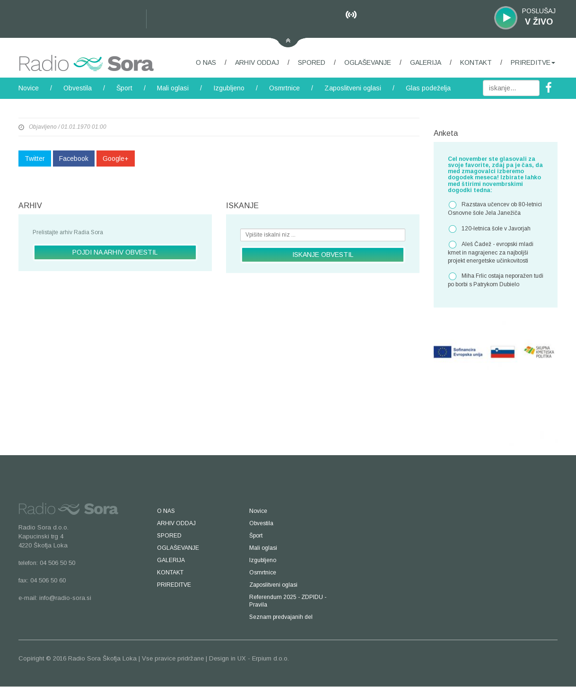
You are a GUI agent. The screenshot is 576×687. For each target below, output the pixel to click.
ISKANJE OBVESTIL (322, 254)
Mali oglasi (173, 88)
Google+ (116, 158)
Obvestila (77, 88)
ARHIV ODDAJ (257, 62)
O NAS (206, 62)
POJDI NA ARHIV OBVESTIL (114, 252)
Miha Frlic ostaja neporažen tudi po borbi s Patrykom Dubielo (495, 280)
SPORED (311, 62)
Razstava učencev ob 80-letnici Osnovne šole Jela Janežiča (495, 208)
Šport (124, 88)
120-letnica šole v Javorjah (489, 229)
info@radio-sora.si (65, 597)
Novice (28, 88)
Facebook (73, 158)
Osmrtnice (284, 88)
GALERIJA (425, 62)
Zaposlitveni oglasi (352, 88)
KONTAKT (476, 62)
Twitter (35, 158)
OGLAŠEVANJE (367, 62)
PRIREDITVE (533, 62)
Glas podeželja (428, 88)
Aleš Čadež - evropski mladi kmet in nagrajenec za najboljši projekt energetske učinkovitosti (490, 252)
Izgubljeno (228, 88)
